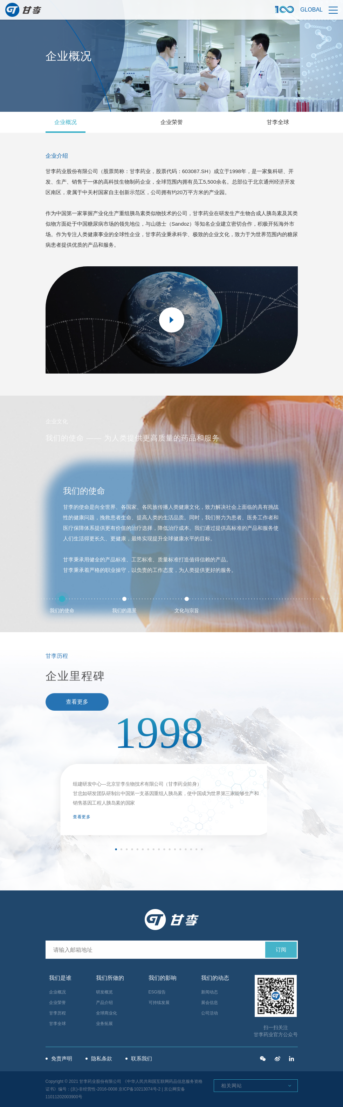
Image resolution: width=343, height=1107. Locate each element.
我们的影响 (163, 978)
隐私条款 (101, 1058)
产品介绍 (104, 1002)
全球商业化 (106, 1013)
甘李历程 (57, 1013)
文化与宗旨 (186, 605)
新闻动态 (209, 992)
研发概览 (104, 992)
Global (311, 10)
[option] (159, 777)
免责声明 (61, 1058)
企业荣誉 (171, 122)
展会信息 (209, 1002)
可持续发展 (159, 1002)
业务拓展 (104, 1023)
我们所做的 (110, 978)
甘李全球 (278, 122)
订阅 (281, 949)
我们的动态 (215, 978)
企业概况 (65, 122)
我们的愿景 (124, 605)
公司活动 (209, 1013)
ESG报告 (157, 992)
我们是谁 (60, 978)
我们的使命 (62, 605)
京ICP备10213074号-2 (139, 1089)
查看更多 (81, 816)
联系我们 (141, 1058)
